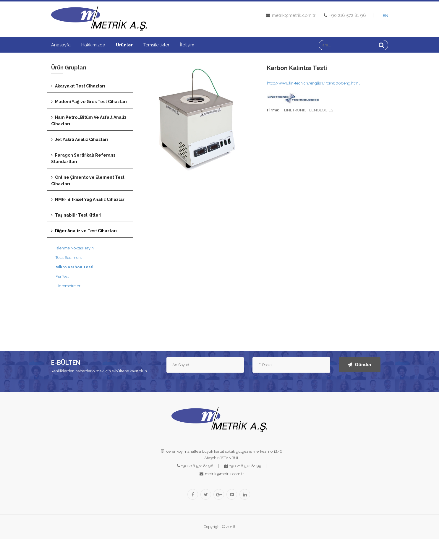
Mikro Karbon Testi (74, 267)
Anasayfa (61, 45)
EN (385, 15)
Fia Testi (62, 276)
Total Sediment (69, 257)
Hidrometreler (68, 286)
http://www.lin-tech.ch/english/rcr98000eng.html (313, 83)
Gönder (360, 364)
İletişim (187, 45)
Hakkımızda (93, 45)
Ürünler (124, 45)
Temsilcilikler (156, 45)
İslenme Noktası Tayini (75, 248)
